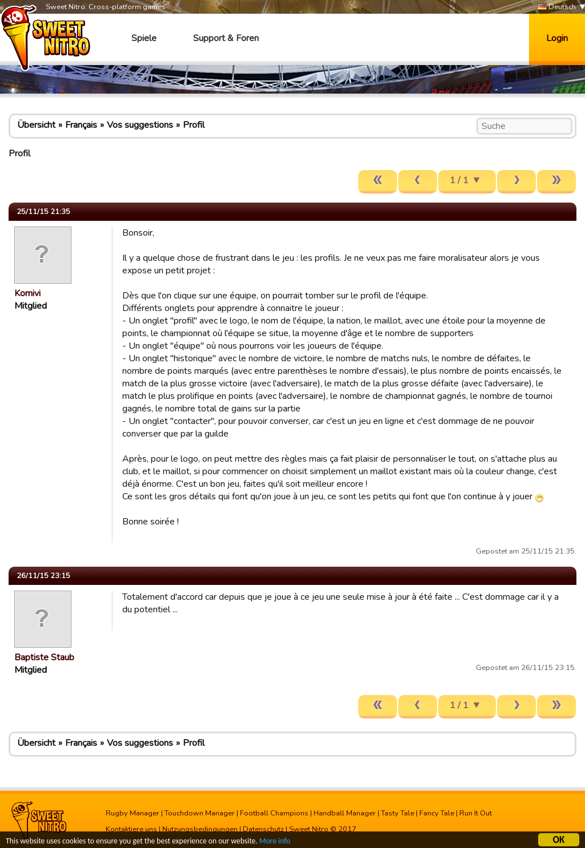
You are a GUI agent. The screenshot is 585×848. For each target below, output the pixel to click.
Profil (194, 125)
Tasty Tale (397, 813)
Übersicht (36, 125)
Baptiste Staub (44, 657)
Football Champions (274, 813)
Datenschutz (263, 829)
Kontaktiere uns (131, 829)
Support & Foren (226, 38)
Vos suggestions (140, 125)
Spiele (144, 38)
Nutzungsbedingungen (200, 829)
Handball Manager (345, 813)
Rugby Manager (132, 813)
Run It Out (475, 813)
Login (557, 38)
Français (81, 125)
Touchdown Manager (200, 813)
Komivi (27, 293)
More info (274, 842)
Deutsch (557, 7)
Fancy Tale (436, 813)
